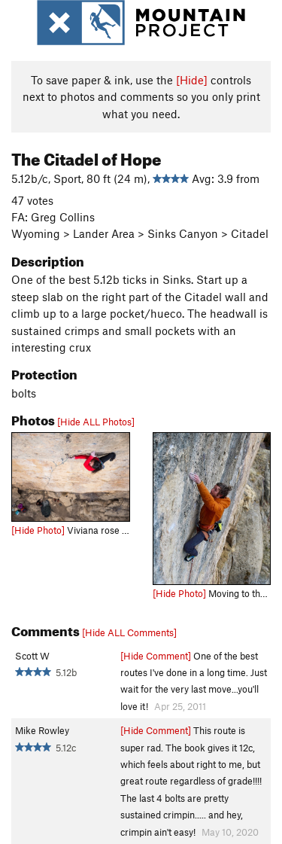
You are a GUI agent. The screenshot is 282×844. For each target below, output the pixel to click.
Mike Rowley (42, 730)
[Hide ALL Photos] (96, 422)
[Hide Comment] (155, 656)
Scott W (32, 656)
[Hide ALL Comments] (129, 632)
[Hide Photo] (38, 530)
